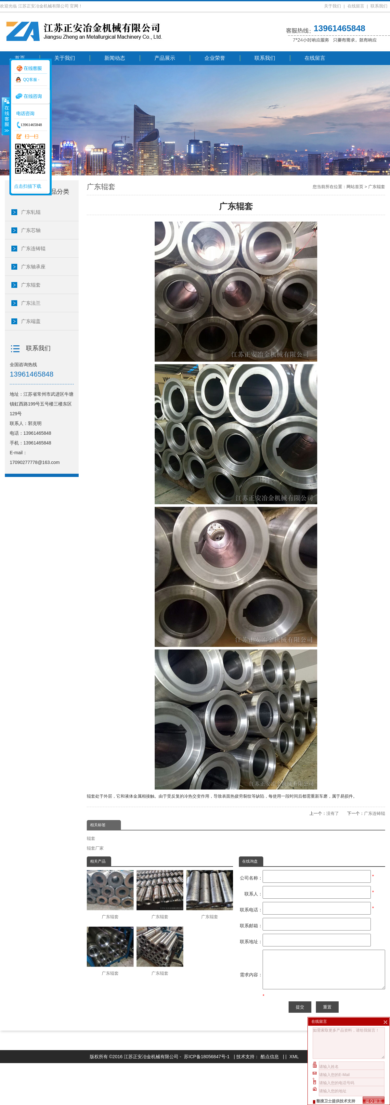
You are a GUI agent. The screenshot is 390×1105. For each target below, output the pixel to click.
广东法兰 (31, 303)
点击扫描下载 (27, 186)
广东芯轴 (31, 230)
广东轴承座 (33, 266)
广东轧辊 (31, 212)
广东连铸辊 (374, 813)
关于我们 (332, 6)
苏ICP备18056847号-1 (206, 1098)
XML (294, 1098)
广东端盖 (31, 321)
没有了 (332, 813)
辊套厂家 (95, 848)
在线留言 (355, 6)
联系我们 (378, 6)
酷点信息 (270, 1098)
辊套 (91, 838)
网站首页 (354, 186)
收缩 (5, 116)
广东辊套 (376, 186)
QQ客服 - (31, 79)
